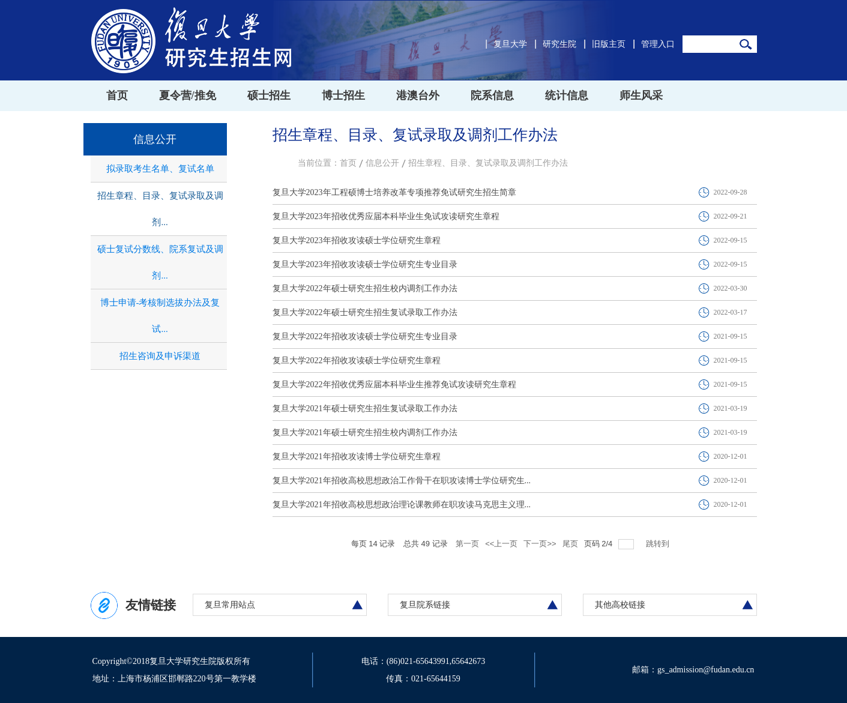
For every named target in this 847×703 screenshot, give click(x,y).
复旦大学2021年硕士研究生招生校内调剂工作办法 (365, 432)
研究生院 (559, 44)
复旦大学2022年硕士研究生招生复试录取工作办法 (365, 312)
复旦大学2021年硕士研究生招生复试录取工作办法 (365, 408)
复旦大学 (510, 44)
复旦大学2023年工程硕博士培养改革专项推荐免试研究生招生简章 (394, 192)
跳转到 (659, 543)
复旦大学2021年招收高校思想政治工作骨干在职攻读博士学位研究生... (402, 480)
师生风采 (641, 95)
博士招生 (343, 95)
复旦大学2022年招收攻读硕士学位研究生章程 (357, 360)
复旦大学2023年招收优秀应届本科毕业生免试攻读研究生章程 (386, 216)
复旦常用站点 (230, 604)
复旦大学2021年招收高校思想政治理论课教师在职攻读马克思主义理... (402, 504)
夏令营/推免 (187, 95)
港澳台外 (417, 95)
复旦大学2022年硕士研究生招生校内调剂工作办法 (365, 288)
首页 (117, 95)
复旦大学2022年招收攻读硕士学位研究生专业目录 (365, 336)
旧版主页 (608, 44)
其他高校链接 (620, 604)
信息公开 (382, 162)
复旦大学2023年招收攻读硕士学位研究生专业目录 (365, 264)
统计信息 (566, 95)
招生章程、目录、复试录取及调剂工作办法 (488, 162)
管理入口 (658, 44)
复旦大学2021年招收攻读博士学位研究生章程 (357, 456)
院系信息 (492, 95)
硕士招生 (269, 95)
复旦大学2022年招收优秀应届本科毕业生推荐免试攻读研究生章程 (394, 384)
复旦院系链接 (425, 604)
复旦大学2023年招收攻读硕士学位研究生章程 (357, 240)
